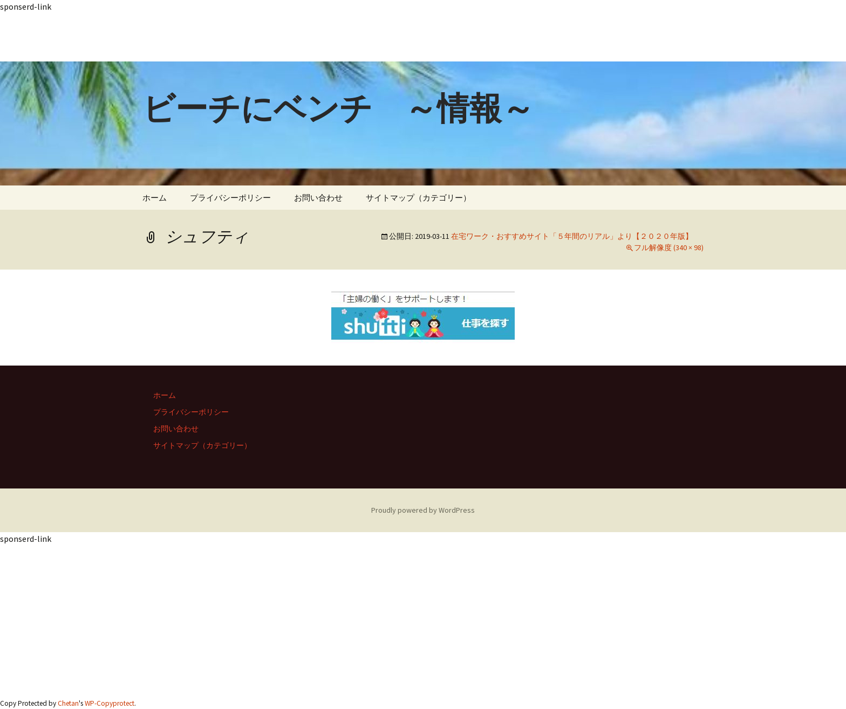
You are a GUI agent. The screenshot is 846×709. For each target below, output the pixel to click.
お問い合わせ (318, 197)
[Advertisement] (323, 37)
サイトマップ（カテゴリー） (418, 197)
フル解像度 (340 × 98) (669, 247)
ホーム (154, 197)
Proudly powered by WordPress (423, 510)
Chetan (68, 703)
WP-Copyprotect (109, 703)
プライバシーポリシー (230, 197)
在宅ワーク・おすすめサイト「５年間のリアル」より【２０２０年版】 (572, 236)
